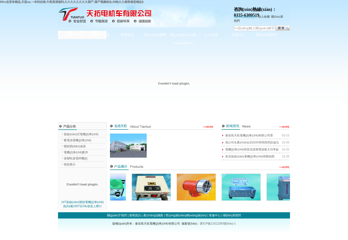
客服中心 (239, 35)
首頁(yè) (72, 35)
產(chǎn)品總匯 (155, 35)
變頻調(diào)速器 (75, 146)
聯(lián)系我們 (266, 35)
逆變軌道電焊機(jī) (75, 158)
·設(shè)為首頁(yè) (245, 16)
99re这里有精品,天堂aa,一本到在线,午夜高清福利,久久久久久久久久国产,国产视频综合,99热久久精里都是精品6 (72, 2)
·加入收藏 (263, 16)
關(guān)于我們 (117, 215)
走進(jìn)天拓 (99, 35)
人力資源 (211, 35)
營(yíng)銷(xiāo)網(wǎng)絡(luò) (183, 39)
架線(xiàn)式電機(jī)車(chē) (81, 134)
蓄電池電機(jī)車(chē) (77, 140)
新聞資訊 (127, 35)
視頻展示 (69, 164)
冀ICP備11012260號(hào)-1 (218, 223)
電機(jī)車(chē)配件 (76, 152)
